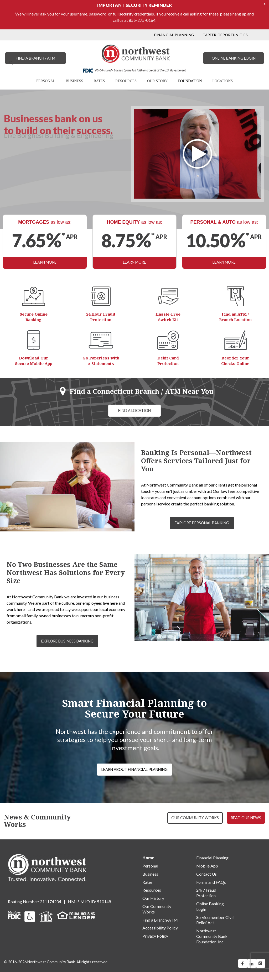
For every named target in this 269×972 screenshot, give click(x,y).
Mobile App (207, 865)
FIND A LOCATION (134, 410)
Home (148, 857)
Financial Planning (212, 857)
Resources (151, 889)
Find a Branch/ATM (160, 919)
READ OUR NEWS (246, 818)
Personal (150, 865)
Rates (147, 882)
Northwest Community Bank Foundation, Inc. (211, 936)
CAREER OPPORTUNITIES (225, 35)
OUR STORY (157, 81)
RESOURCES (126, 81)
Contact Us (206, 873)
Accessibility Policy (160, 927)
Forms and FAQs (211, 882)
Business (150, 873)
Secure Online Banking (34, 316)
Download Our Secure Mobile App (33, 360)
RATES (99, 81)
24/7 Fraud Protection (206, 892)
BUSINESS (74, 81)
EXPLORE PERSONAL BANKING (202, 523)
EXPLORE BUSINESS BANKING (67, 641)
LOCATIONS (222, 81)
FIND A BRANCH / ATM (35, 58)
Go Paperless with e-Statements (100, 360)
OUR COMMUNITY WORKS (195, 818)
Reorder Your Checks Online (235, 360)
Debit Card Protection (168, 360)
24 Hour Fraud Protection (100, 316)
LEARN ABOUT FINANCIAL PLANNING (134, 769)
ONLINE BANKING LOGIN (234, 58)
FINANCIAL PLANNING (174, 35)
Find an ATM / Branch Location (235, 316)
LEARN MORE (44, 262)
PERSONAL (45, 81)
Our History (153, 898)
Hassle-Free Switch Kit (168, 316)
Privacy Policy (155, 935)
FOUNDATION (190, 81)
